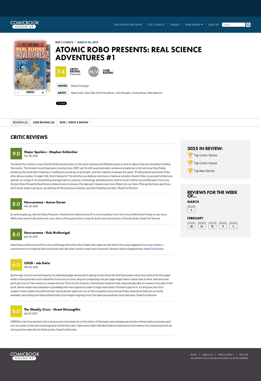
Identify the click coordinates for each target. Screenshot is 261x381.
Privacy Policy (226, 354)
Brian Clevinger (80, 85)
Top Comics (156, 24)
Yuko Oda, (90, 92)
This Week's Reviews (128, 24)
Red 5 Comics (64, 42)
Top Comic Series (205, 155)
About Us (207, 354)
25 (191, 226)
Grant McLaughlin (66, 309)
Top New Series (204, 171)
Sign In (213, 24)
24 (201, 226)
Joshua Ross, (139, 92)
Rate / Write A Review (74, 122)
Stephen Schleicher (63, 152)
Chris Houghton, (105, 92)
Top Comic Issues (205, 163)
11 (223, 226)
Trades (175, 24)
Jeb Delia (43, 263)
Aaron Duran (56, 202)
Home (193, 354)
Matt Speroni (155, 92)
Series (30, 92)
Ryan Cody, (77, 92)
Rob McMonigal (58, 233)
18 (212, 226)
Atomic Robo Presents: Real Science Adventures (128, 53)
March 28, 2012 (87, 42)
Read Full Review (128, 187)
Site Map (243, 354)
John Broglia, (123, 92)
